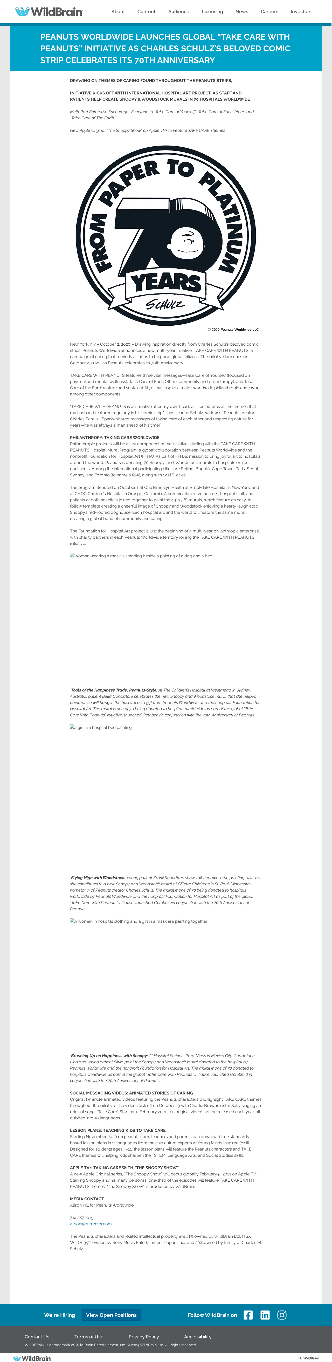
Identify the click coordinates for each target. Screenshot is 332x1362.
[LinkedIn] (265, 1315)
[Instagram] (282, 1315)
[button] (118, 11)
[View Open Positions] (111, 1315)
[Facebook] (248, 1315)
